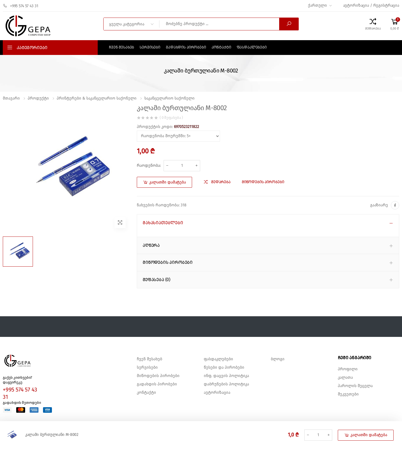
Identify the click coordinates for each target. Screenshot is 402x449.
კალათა (345, 378)
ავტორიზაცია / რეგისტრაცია (371, 6)
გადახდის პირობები (186, 47)
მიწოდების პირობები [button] (168, 262)
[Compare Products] (373, 24)
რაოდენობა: (149, 166)
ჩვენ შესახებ (121, 47)
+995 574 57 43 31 (20, 6)
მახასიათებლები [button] (163, 223)
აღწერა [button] (151, 245)
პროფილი (348, 369)
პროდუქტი (38, 98)
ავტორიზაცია (217, 393)
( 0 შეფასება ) (171, 118)
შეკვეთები (348, 394)
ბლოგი (277, 359)
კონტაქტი (221, 47)
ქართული (317, 6)
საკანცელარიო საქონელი (169, 98)
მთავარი (11, 98)
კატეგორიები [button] (32, 47)
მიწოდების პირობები (158, 376)
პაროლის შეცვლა (355, 386)
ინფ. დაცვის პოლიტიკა (226, 376)
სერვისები (150, 47)
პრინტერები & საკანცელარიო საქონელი (97, 98)
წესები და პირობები (224, 368)
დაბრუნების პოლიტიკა (226, 384)
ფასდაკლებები (252, 47)
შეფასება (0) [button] (156, 279)
